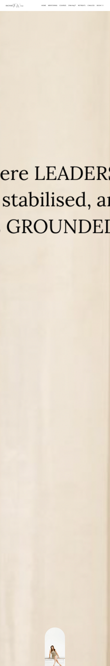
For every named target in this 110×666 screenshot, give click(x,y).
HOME (43, 5)
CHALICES (91, 5)
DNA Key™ (72, 5)
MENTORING (52, 5)
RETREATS (81, 5)
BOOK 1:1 (100, 5)
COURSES (62, 5)
